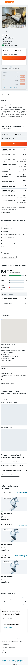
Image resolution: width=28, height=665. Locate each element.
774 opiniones (13, 45)
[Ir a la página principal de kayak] (9, 2)
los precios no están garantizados (13, 642)
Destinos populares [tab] (20, 618)
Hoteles (13, 660)
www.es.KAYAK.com (6, 660)
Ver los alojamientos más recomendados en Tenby (21, 556)
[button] (2, 2)
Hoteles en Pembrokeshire (8, 663)
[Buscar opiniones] (15, 294)
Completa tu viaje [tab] (7, 618)
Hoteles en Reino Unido (9, 661)
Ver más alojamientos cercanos (22, 493)
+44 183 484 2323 (6, 43)
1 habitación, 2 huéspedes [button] (10, 54)
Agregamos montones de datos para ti (14, 650)
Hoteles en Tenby (8, 627)
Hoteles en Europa (20, 660)
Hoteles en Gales (18, 661)
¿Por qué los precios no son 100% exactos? (14, 652)
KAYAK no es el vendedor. (14, 647)
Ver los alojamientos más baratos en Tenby (21, 524)
